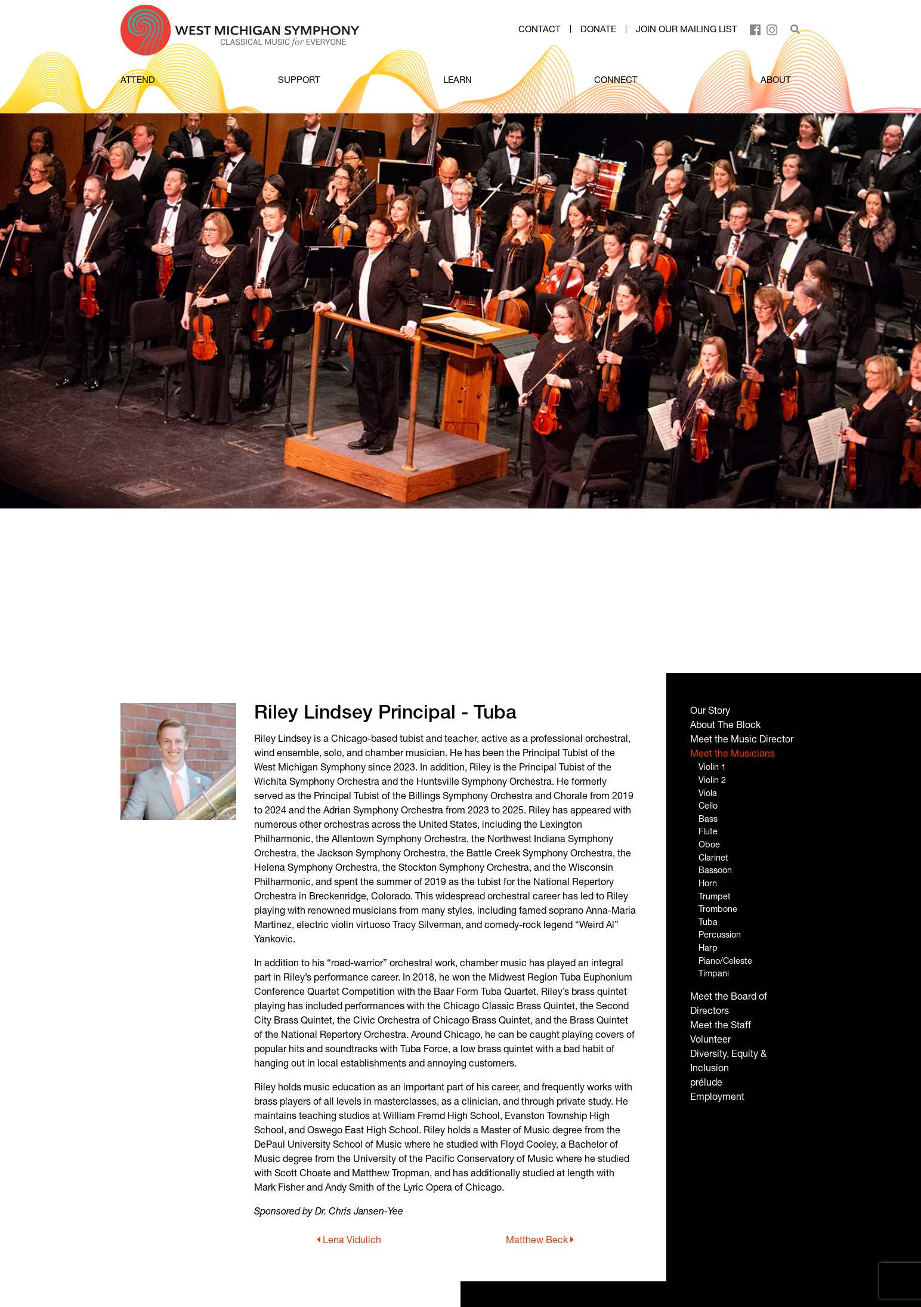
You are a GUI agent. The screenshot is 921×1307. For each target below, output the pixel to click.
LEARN (457, 79)
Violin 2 (712, 780)
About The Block (725, 724)
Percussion (720, 934)
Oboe (709, 844)
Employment (717, 1096)
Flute (708, 831)
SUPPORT (299, 79)
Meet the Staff (720, 1024)
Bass (708, 818)
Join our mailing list (686, 29)
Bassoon (715, 870)
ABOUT (776, 79)
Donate (598, 29)
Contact (539, 29)
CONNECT (616, 79)
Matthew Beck (540, 1239)
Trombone (718, 909)
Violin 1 (712, 767)
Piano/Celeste (725, 960)
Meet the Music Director (741, 738)
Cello (708, 805)
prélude (706, 1081)
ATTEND (137, 79)
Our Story (710, 710)
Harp (708, 947)
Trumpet (715, 896)
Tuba (708, 922)
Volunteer (710, 1038)
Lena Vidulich (349, 1239)
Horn (708, 883)
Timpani (714, 973)
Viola (708, 793)
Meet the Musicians (732, 753)
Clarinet (713, 857)
